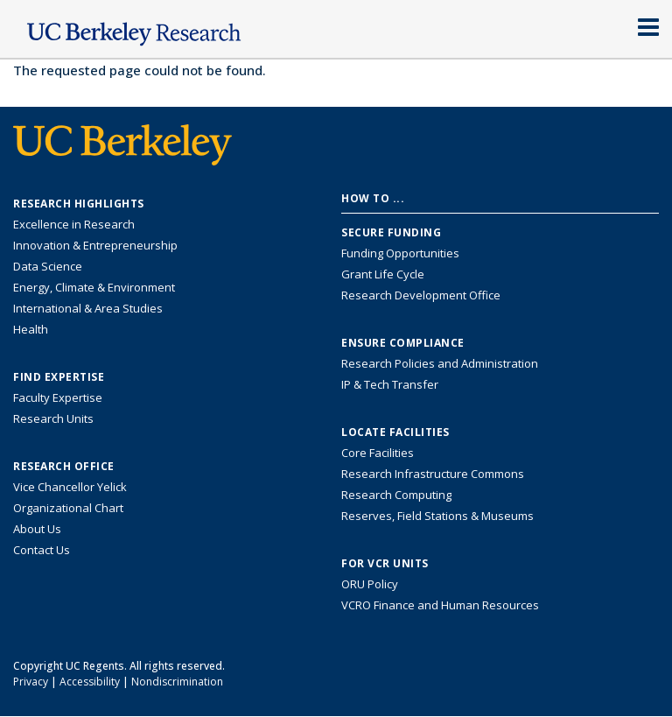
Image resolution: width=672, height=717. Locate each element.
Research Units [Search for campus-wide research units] (53, 418)
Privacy (30, 681)
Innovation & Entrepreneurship (95, 245)
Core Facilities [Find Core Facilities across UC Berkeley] (377, 452)
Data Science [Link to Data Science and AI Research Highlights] (47, 266)
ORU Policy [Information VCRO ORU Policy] (369, 584)
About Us (37, 529)
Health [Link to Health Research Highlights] (30, 329)
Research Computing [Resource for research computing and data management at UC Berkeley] (396, 495)
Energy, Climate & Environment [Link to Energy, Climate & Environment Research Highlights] (94, 287)
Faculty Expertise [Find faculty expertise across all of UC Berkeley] (57, 397)
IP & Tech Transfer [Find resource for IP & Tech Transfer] (389, 384)
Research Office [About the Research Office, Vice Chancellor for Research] (64, 467)
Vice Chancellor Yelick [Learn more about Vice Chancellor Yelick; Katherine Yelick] (70, 487)
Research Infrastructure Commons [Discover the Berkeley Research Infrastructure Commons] (432, 474)
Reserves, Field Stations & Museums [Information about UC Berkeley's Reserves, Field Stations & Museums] (437, 516)
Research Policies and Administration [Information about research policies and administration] (439, 363)
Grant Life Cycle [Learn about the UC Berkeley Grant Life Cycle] (382, 274)
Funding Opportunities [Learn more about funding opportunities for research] (400, 253)
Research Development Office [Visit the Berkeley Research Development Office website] (420, 295)
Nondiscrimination (177, 681)
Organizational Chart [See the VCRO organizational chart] (68, 508)
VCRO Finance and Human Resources (440, 605)
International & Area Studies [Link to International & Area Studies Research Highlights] (88, 308)
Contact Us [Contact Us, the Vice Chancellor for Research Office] (41, 550)
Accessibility (90, 681)
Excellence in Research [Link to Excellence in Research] (74, 224)
